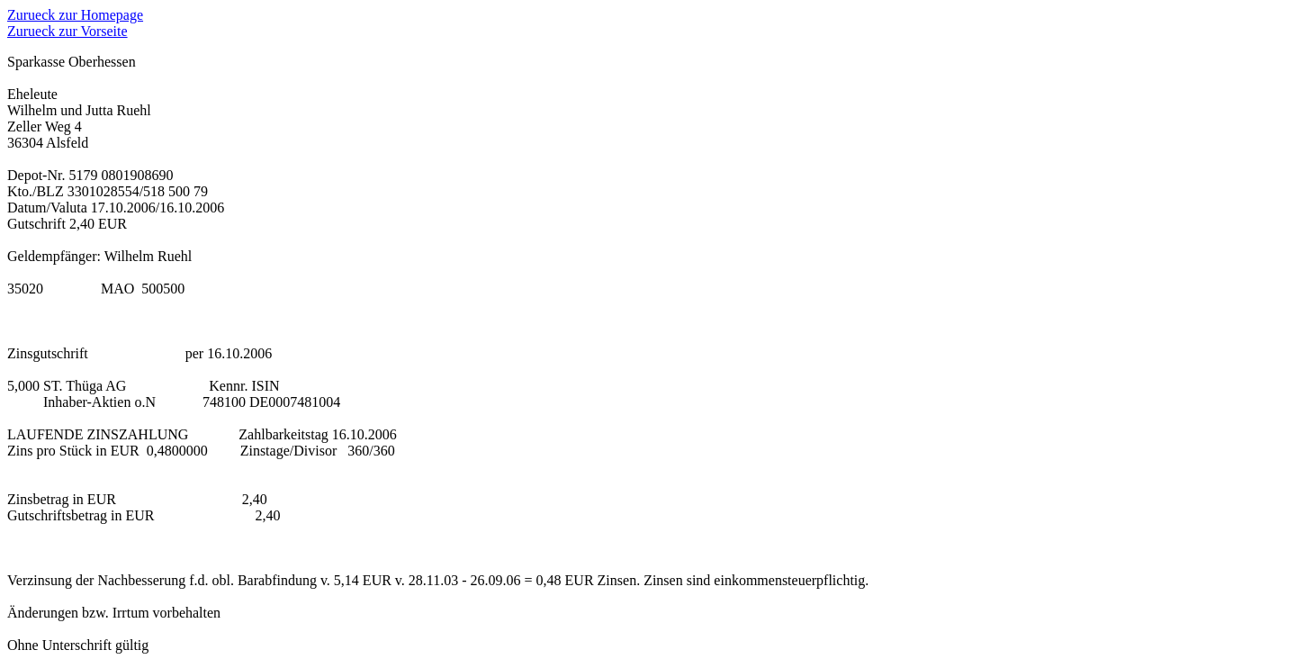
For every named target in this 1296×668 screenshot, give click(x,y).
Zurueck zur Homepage (75, 15)
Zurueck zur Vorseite (67, 31)
